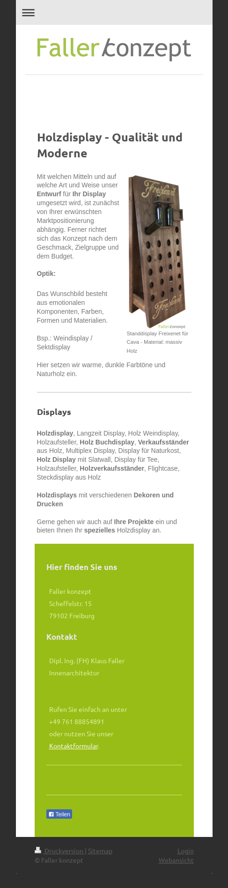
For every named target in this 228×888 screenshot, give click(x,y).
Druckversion (60, 850)
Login (185, 850)
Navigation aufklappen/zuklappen (114, 12)
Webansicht (176, 860)
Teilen (59, 814)
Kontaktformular (73, 745)
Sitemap (100, 850)
